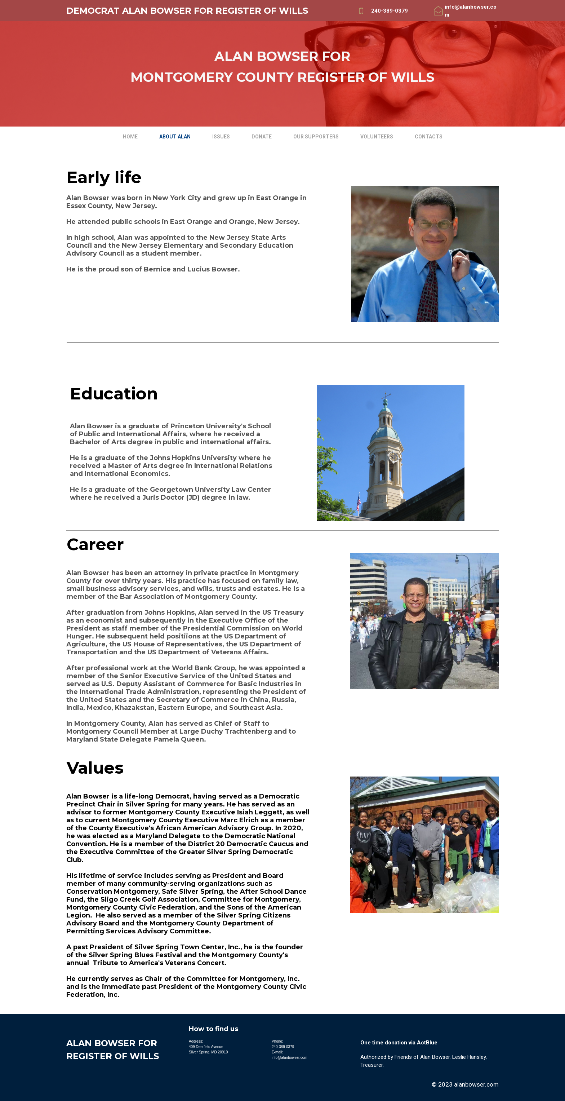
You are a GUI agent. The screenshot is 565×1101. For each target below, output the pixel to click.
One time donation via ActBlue (398, 1042)
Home (130, 137)
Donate (262, 137)
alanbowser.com (476, 1084)
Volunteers (376, 137)
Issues (221, 137)
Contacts (428, 137)
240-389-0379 (389, 11)
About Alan (175, 137)
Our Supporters (316, 137)
